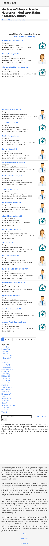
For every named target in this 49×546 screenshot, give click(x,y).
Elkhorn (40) (5, 362)
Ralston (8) (4, 396)
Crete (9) (4, 360)
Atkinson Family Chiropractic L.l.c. (14, 322)
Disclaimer (24, 538)
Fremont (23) (5, 365)
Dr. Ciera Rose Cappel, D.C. (11, 229)
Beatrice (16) (5, 349)
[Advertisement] (24, 27)
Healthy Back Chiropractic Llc (12, 41)
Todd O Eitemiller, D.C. (10, 189)
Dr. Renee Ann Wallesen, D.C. (12, 176)
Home (4, 20)
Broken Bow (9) (6, 356)
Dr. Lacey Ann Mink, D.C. (11, 255)
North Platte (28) (6, 387)
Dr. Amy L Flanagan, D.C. (11, 54)
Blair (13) (4, 353)
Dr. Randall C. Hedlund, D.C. (12, 109)
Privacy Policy (24, 543)
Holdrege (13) (5, 376)
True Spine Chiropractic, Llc (11, 309)
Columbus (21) (6, 358)
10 (28, 339)
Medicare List (9, 2)
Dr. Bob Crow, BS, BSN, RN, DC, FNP (15, 269)
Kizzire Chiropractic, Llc (10, 136)
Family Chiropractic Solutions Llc (13, 282)
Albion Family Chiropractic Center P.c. (15, 67)
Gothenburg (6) (6, 367)
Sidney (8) (4, 403)
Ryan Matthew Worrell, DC (11, 295)
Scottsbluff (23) (6, 398)
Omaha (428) (5, 389)
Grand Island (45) (7, 369)
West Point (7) (5, 410)
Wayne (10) (5, 407)
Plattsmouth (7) (6, 394)
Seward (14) (5, 401)
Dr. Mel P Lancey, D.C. (10, 149)
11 (31, 339)
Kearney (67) (5, 378)
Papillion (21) (5, 392)
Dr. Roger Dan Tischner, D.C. (12, 202)
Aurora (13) (5, 347)
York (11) (4, 412)
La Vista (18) (5, 380)
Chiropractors (12, 20)
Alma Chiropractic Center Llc (12, 216)
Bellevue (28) (5, 351)
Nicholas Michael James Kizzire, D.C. (14, 162)
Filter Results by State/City (24, 37)
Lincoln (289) (5, 383)
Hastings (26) (5, 374)
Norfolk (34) (5, 385)
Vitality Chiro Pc (8, 242)
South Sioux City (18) (8, 405)
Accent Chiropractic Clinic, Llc (12, 123)
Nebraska (22, 20)
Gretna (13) (5, 371)
